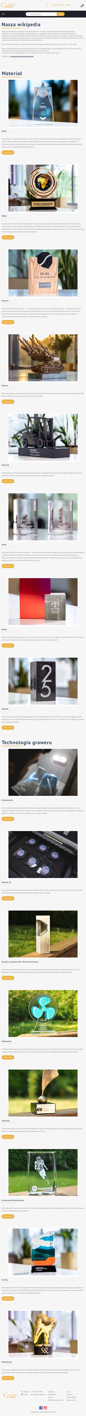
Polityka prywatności (55, 1400)
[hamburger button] (3, 14)
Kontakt (69, 1395)
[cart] (83, 5)
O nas (69, 1392)
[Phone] (57, 5)
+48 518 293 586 (37, 1391)
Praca (50, 1397)
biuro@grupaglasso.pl (38, 1394)
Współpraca (52, 1395)
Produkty (51, 1392)
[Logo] (8, 5)
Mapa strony (71, 1400)
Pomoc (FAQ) (71, 1397)
